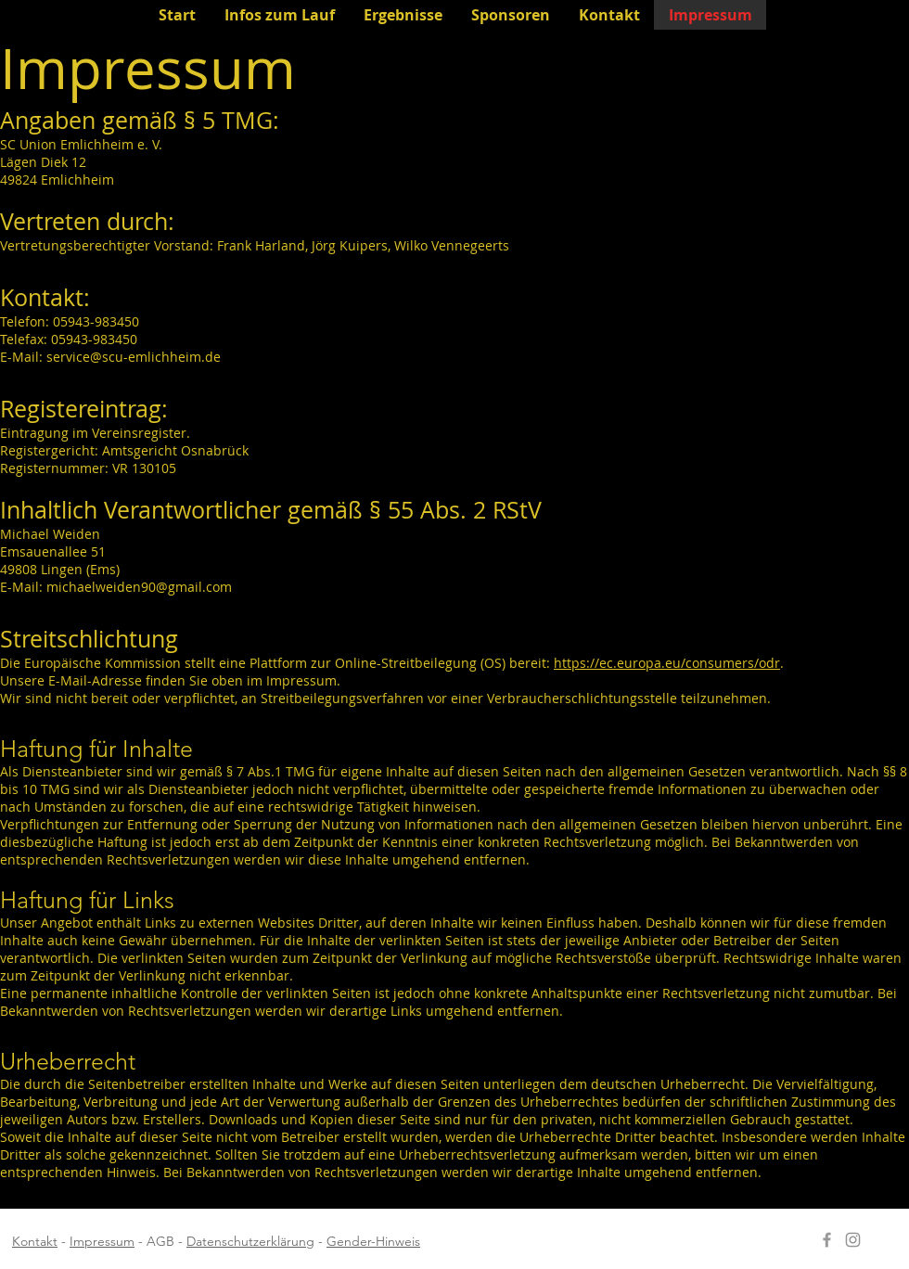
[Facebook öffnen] (827, 1240)
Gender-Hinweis (373, 1241)
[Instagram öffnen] (853, 1240)
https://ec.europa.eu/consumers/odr (667, 663)
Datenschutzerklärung (250, 1241)
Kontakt (35, 1241)
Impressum (102, 1241)
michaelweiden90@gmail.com (139, 587)
